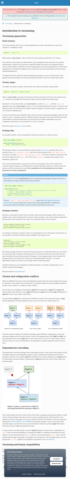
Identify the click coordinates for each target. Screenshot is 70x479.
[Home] (3, 23)
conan (36, 3)
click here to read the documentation (39, 12)
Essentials (59, 16)
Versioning (8, 23)
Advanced (35, 18)
